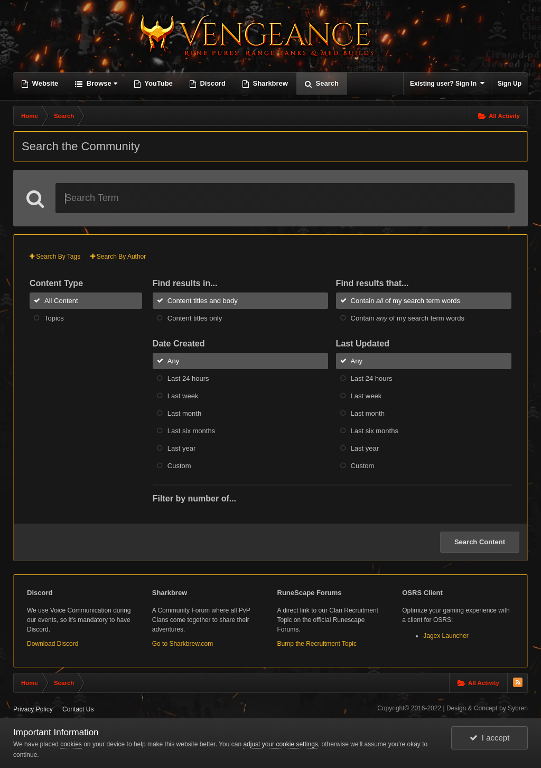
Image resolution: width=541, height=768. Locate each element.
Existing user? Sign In (447, 83)
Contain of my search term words (405, 301)
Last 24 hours (188, 378)
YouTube (158, 83)
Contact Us (78, 709)
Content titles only (194, 318)
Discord (212, 83)
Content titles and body (202, 301)
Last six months (191, 431)
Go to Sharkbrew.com (182, 643)
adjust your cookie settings (280, 744)
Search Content (479, 542)
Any (173, 361)
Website (44, 83)
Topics (54, 318)
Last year (181, 448)
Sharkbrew (269, 83)
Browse (101, 83)
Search (326, 83)
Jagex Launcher (445, 635)
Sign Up (509, 83)
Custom (179, 466)
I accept (490, 737)
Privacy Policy (33, 709)
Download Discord (52, 643)
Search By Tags (55, 256)
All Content (61, 301)
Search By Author (118, 256)
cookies (71, 744)
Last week (183, 396)
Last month (184, 413)
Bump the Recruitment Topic (317, 643)
